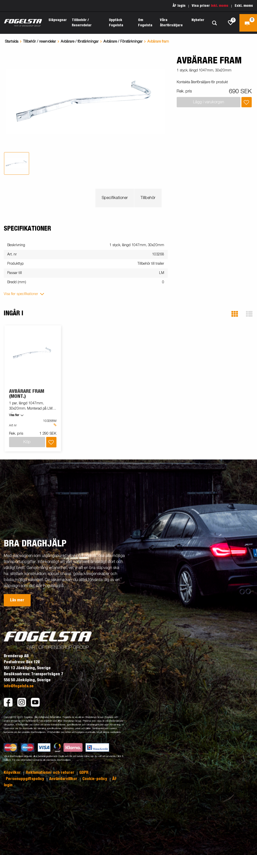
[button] (234, 314)
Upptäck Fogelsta (116, 22)
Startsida (11, 41)
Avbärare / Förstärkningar (123, 41)
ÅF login (179, 6)
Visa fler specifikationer (21, 294)
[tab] (16, 163)
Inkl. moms (219, 6)
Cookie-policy (95, 779)
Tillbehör (148, 198)
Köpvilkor (13, 773)
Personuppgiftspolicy (25, 779)
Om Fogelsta (145, 22)
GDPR (83, 773)
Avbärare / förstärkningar (80, 41)
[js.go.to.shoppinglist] (230, 23)
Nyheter (197, 20)
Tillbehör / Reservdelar (82, 22)
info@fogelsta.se (19, 686)
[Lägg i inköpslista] (246, 102)
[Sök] (214, 23)
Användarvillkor (63, 779)
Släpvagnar (57, 20)
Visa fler (14, 415)
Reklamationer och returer (50, 773)
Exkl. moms (244, 6)
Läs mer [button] (17, 600)
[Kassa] (248, 23)
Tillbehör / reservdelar (39, 41)
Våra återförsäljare (171, 22)
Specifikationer (115, 198)
